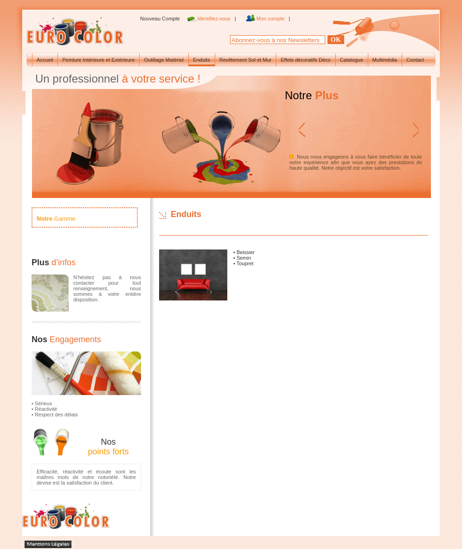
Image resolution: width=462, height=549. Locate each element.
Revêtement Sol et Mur (245, 60)
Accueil (45, 60)
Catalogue (351, 60)
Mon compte (271, 18)
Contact (415, 60)
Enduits (201, 60)
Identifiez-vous (215, 18)
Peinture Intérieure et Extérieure (98, 60)
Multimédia (384, 60)
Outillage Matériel (164, 60)
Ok (336, 39)
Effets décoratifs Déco (305, 60)
